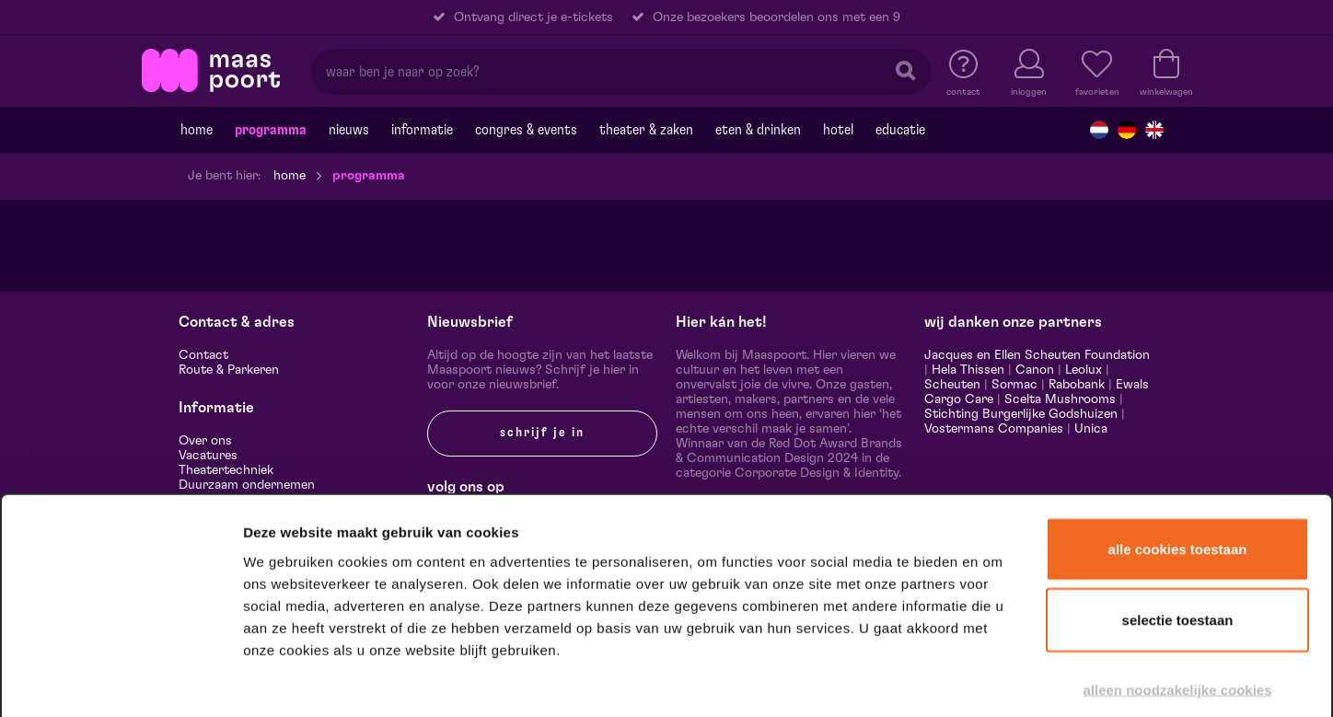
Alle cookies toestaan (1177, 449)
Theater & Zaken (646, 129)
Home (196, 129)
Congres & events (526, 129)
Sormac (1014, 384)
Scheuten (952, 384)
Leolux (1083, 370)
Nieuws (349, 129)
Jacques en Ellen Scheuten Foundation (1037, 355)
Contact (203, 355)
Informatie (422, 129)
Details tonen (996, 679)
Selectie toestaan (1178, 521)
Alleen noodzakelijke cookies (1177, 590)
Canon (1034, 370)
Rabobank (1077, 384)
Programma (271, 129)
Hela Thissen (968, 370)
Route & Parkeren (229, 370)
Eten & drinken (758, 129)
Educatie (900, 129)
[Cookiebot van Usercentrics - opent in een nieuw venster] (121, 679)
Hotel (838, 129)
